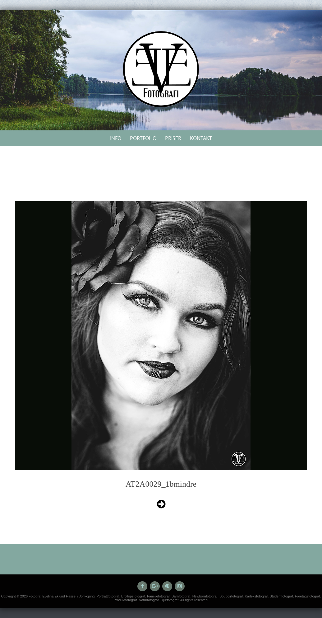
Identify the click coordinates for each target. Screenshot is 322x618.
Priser (173, 138)
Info (115, 138)
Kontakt (201, 138)
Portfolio (143, 138)
